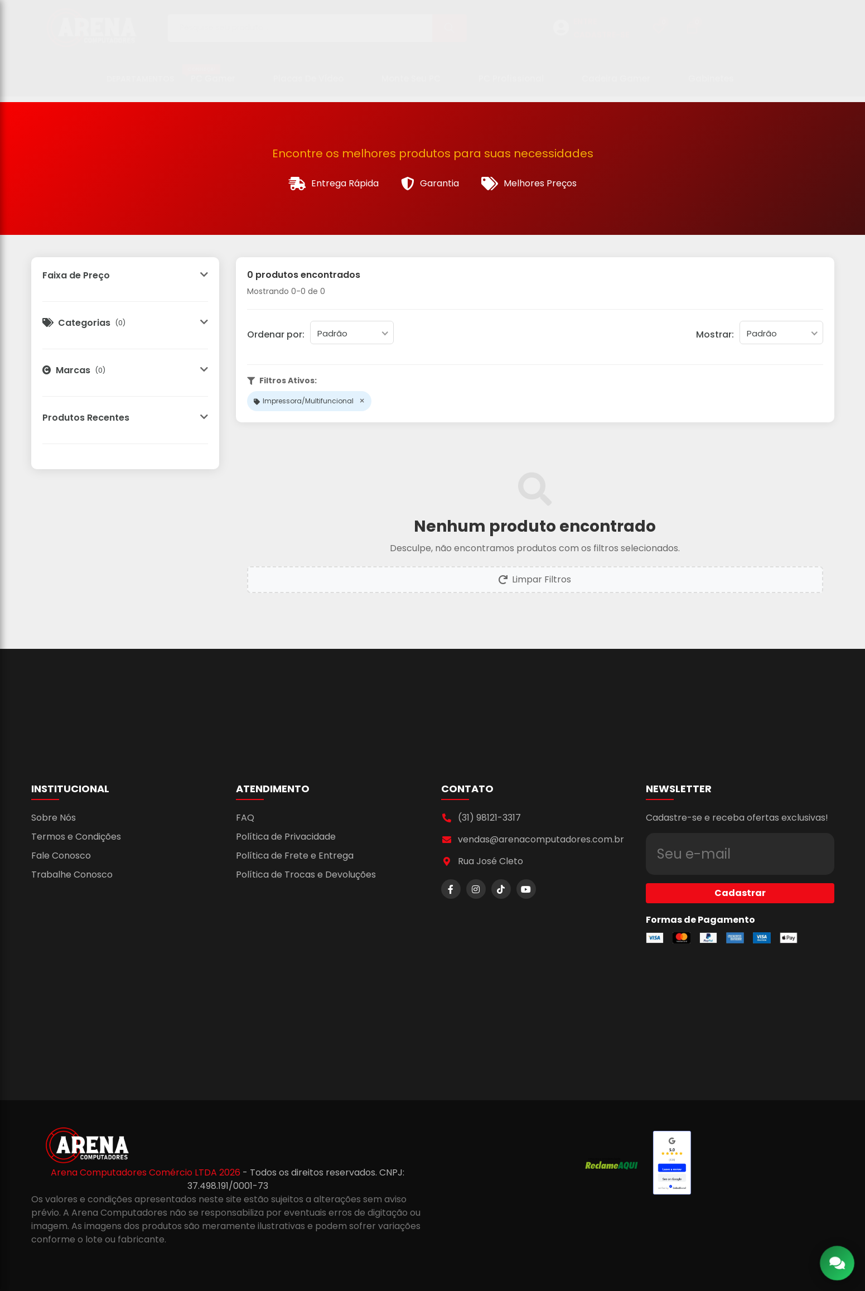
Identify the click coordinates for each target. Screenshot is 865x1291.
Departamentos (140, 84)
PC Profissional (511, 84)
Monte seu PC (411, 84)
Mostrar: (715, 334)
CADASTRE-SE (601, 40)
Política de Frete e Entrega (295, 855)
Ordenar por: (276, 334)
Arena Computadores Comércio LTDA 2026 (147, 1172)
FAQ (245, 817)
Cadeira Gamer (616, 84)
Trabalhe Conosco (72, 874)
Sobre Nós (53, 817)
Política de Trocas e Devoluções (306, 874)
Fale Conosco (61, 855)
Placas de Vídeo (308, 84)
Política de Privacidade (286, 836)
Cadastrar (740, 872)
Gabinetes (711, 84)
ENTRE (585, 26)
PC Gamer (208, 80)
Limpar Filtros (535, 579)
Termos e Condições (76, 836)
